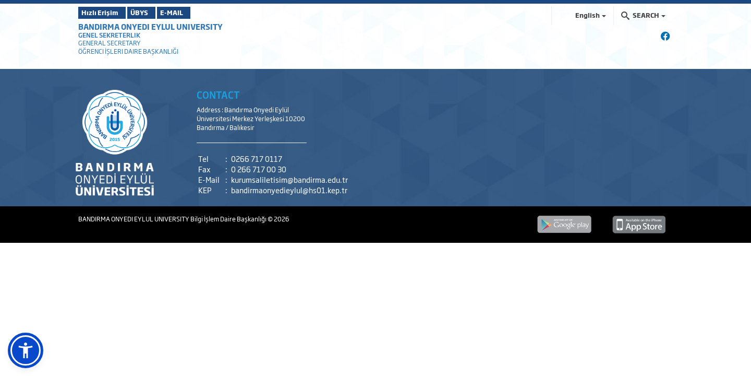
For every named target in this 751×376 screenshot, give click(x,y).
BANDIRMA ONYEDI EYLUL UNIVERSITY (150, 26)
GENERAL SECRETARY (109, 43)
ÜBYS (155, 12)
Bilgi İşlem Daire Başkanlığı (229, 219)
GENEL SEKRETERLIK (109, 35)
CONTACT (218, 94)
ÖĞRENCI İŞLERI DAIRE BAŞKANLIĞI (128, 51)
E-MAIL (203, 12)
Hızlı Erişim (104, 12)
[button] (25, 350)
